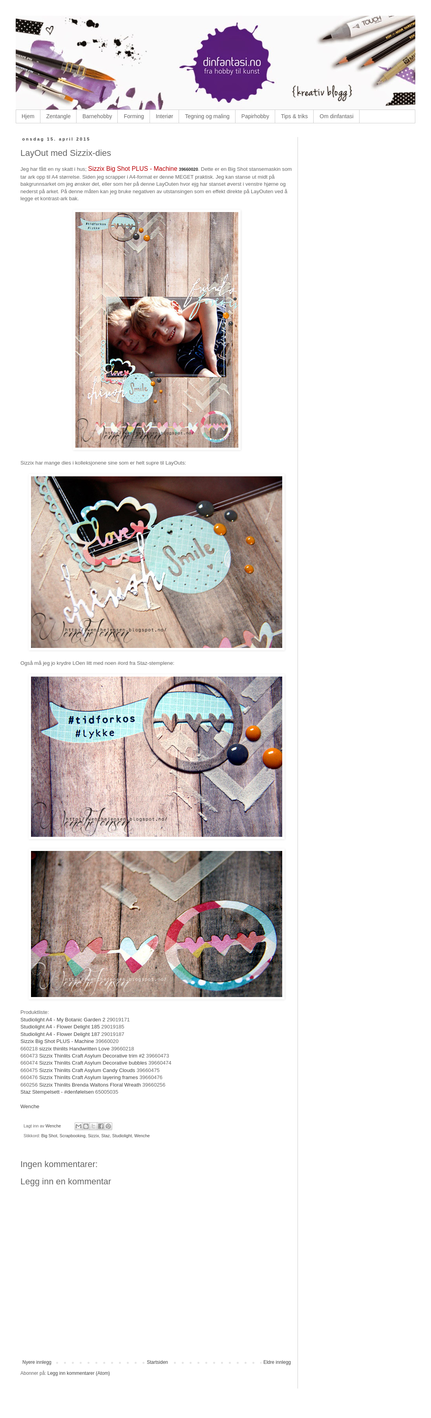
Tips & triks (294, 116)
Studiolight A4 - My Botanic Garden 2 (63, 1020)
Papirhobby (255, 116)
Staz (105, 1135)
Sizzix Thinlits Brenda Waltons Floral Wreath (90, 1085)
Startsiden (157, 1362)
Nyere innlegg (36, 1362)
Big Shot (49, 1135)
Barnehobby (97, 116)
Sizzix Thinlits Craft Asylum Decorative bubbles (93, 1063)
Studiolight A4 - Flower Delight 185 (60, 1027)
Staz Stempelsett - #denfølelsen (57, 1092)
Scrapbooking (73, 1135)
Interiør (164, 116)
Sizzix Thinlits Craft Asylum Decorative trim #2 (92, 1056)
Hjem (28, 116)
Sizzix (93, 1135)
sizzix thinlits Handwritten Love (74, 1049)
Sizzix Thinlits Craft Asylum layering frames (88, 1077)
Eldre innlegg (277, 1362)
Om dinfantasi (336, 116)
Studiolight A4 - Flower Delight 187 (60, 1034)
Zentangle (58, 116)
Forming (134, 116)
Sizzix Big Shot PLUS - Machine (132, 168)
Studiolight (122, 1135)
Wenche (29, 1106)
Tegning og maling (207, 116)
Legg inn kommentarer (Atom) (78, 1373)
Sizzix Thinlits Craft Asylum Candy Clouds (87, 1070)
